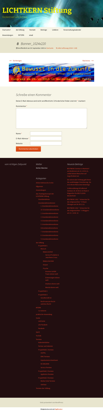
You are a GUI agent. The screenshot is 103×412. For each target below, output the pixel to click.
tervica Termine (46, 367)
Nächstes (88, 60)
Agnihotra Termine (47, 374)
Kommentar (21, 106)
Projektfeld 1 (42, 246)
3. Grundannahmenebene (49, 217)
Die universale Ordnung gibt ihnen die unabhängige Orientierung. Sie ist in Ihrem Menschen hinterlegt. (79, 182)
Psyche (45, 268)
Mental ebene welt (51, 287)
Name (19, 133)
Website (19, 143)
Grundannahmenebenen (46, 203)
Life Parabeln (42, 325)
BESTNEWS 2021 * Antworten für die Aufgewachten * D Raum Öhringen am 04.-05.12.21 (78, 201)
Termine (39, 339)
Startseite (49, 48)
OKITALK (43, 385)
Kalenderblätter (43, 342)
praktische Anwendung (44, 314)
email (31, 35)
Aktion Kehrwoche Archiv (45, 183)
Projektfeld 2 (42, 291)
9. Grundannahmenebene (49, 239)
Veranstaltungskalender (72, 30)
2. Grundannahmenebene (49, 213)
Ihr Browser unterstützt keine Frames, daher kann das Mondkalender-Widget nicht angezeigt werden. (17, 176)
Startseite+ (6, 30)
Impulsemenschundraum (49, 360)
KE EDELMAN (45, 364)
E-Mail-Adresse (22, 138)
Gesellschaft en (46, 298)
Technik (38, 336)
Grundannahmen (44, 199)
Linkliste (55, 30)
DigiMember (59, 409)
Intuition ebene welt (52, 284)
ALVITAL (43, 353)
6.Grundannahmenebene (49, 228)
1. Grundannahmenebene (49, 206)
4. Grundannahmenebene (49, 221)
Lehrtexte (41, 321)
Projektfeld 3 (42, 295)
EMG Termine (45, 356)
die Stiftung (20, 30)
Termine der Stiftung (43, 388)
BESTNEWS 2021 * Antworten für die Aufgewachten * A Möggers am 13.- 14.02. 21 (78, 210)
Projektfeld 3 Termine (46, 378)
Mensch (43, 249)
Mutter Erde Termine (48, 381)
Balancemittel (48, 252)
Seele (38, 318)
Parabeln (41, 328)
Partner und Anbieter (45, 346)
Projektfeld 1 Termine (46, 350)
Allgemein (39, 186)
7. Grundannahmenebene (49, 232)
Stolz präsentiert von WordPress (51, 402)
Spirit (38, 332)
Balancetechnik (48, 261)
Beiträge (44, 30)
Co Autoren (42, 311)
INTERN (21, 35)
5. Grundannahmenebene (49, 224)
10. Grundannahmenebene (50, 210)
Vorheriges (15, 60)
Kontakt (32, 30)
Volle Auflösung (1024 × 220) (67, 48)
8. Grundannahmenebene (49, 235)
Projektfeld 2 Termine (46, 371)
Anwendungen (7, 35)
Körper (45, 265)
